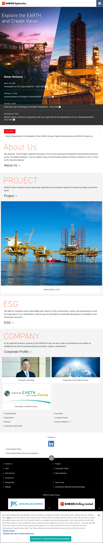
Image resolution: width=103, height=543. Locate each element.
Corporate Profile (16, 351)
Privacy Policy (9, 482)
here (8, 518)
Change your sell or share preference (18, 533)
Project (9, 196)
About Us (10, 165)
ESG (7, 322)
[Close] (99, 515)
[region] (51, 527)
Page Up (51, 458)
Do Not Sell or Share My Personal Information (70, 487)
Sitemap (8, 487)
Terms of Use (59, 482)
